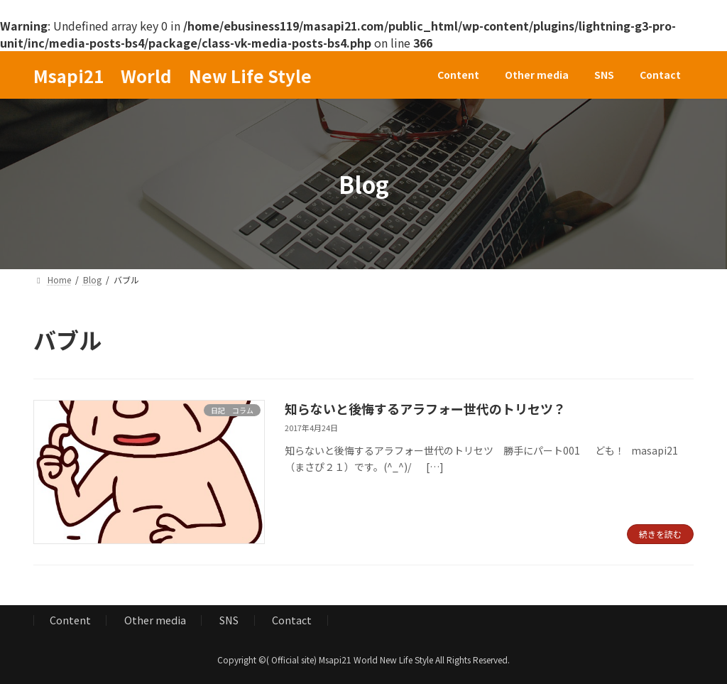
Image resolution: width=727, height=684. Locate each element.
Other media (155, 619)
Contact (292, 619)
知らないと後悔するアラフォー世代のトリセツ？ (425, 408)
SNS (229, 619)
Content (70, 619)
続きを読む (660, 534)
